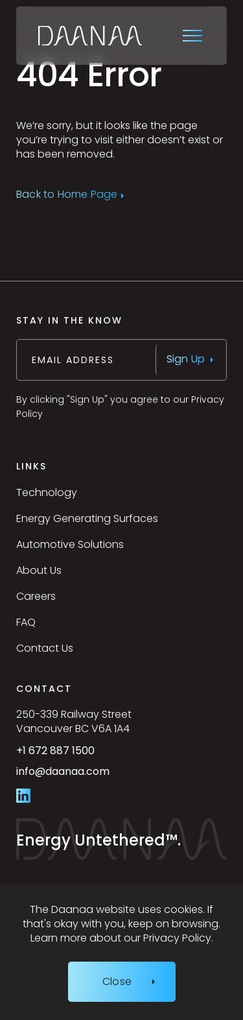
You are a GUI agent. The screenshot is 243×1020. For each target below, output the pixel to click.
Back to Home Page (66, 195)
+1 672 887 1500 (85, 755)
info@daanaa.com (92, 777)
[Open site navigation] (194, 36)
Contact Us (44, 648)
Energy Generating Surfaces (87, 518)
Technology (46, 492)
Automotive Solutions (70, 544)
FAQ (26, 622)
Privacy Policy (177, 938)
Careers (36, 596)
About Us (39, 570)
